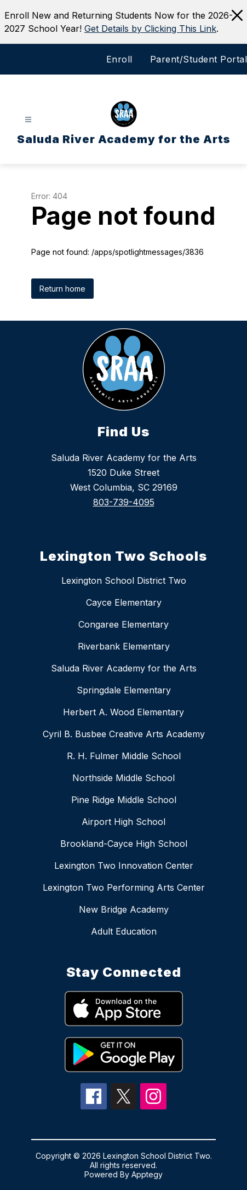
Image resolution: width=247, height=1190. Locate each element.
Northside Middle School (123, 777)
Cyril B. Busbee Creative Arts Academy (124, 733)
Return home (62, 288)
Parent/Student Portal (199, 59)
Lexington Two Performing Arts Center (124, 887)
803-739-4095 (123, 502)
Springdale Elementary (124, 690)
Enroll (119, 59)
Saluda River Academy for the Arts (124, 668)
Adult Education (124, 931)
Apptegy (147, 1174)
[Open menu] (28, 119)
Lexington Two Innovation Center (123, 865)
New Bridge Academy (124, 909)
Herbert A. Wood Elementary (123, 712)
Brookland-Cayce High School (123, 843)
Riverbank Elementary (124, 646)
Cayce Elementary (124, 602)
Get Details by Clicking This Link (150, 28)
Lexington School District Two (123, 580)
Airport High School (123, 821)
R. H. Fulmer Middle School (124, 755)
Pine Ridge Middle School (123, 799)
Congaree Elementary (123, 624)
